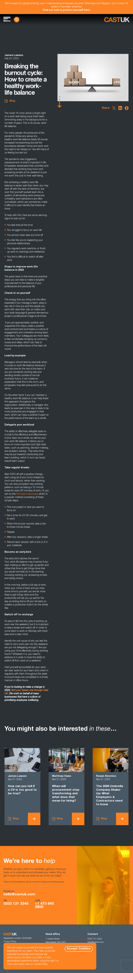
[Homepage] (117, 19)
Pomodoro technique (27, 494)
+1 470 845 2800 (44, 905)
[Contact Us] (16, 19)
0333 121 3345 (15, 904)
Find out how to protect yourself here (66, 10)
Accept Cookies (79, 948)
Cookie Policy (41, 964)
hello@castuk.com (19, 894)
